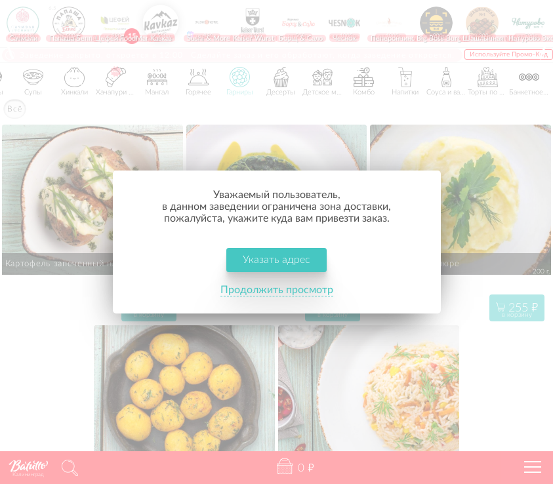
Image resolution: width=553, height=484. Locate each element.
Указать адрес (276, 260)
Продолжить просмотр (276, 290)
